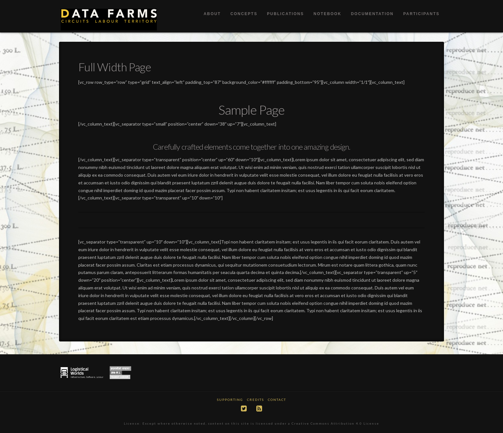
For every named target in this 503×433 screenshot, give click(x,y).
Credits (255, 400)
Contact (277, 400)
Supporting (230, 400)
